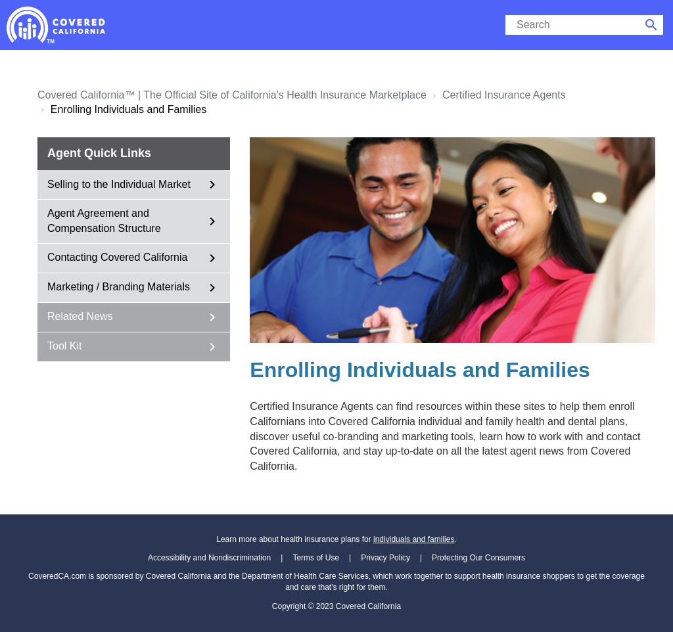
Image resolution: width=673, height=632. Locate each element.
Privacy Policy (385, 557)
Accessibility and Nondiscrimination (209, 557)
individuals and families (413, 539)
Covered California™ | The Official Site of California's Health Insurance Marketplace (232, 95)
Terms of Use (315, 557)
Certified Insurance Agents (504, 95)
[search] (572, 25)
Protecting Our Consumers (478, 557)
